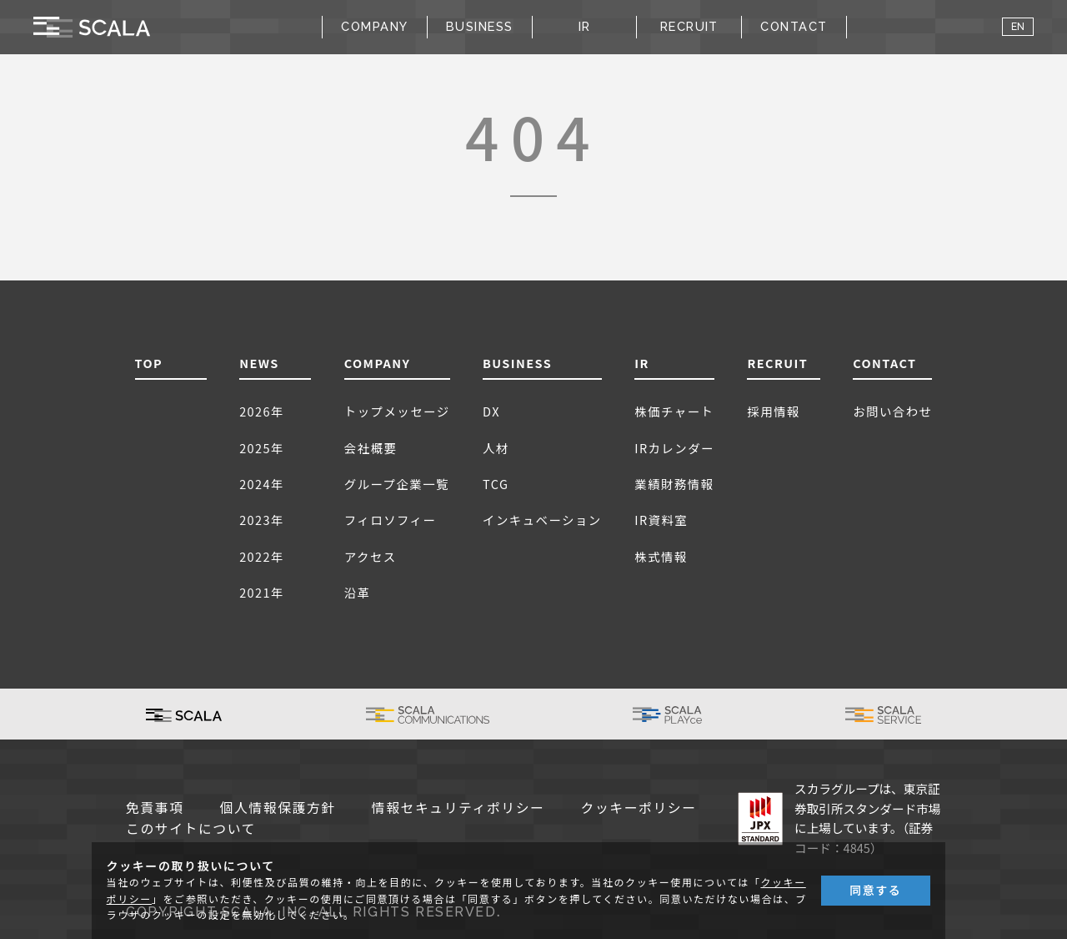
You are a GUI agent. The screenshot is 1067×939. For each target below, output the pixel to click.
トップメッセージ (397, 411)
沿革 (357, 592)
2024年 (261, 483)
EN (1017, 27)
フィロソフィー (390, 519)
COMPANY (377, 362)
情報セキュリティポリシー (458, 808)
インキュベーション (542, 519)
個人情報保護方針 (278, 808)
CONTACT (793, 26)
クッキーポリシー (639, 808)
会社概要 (371, 448)
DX (491, 411)
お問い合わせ (892, 411)
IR (641, 362)
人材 (496, 448)
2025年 (261, 448)
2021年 (261, 592)
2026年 (261, 411)
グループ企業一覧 (396, 483)
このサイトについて (191, 829)
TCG (495, 483)
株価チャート (674, 411)
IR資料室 (661, 519)
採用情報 (773, 411)
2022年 (261, 556)
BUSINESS (517, 362)
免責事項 (155, 808)
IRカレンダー (674, 448)
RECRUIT (689, 26)
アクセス (370, 556)
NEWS (259, 362)
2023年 (261, 519)
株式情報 (661, 556)
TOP (149, 362)
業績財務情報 (674, 483)
